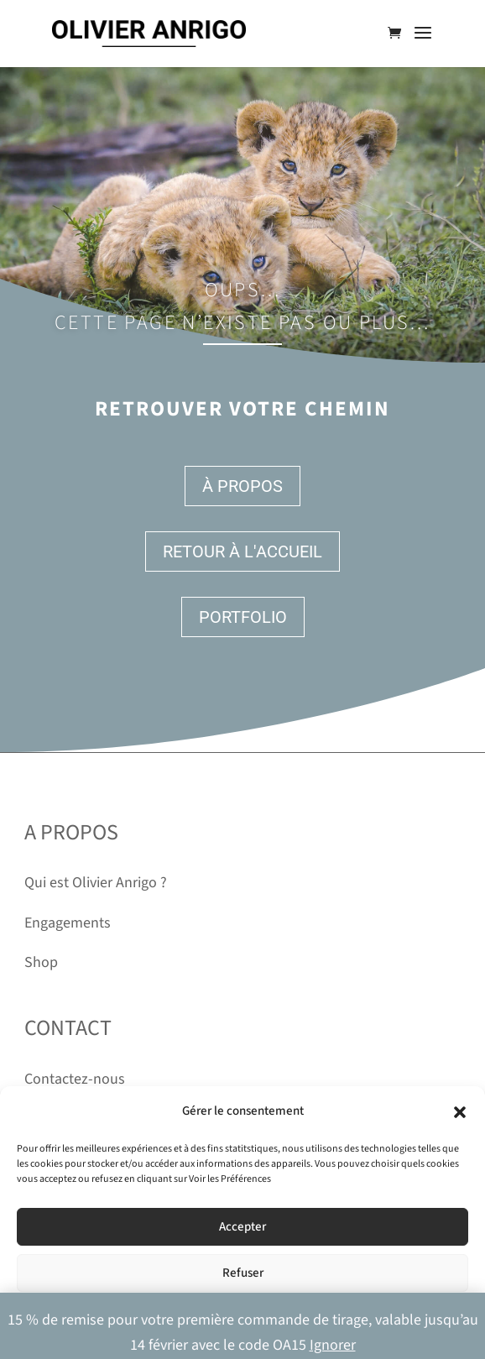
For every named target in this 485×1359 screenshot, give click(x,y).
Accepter (242, 1227)
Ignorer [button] (333, 1345)
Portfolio (243, 617)
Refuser (242, 1273)
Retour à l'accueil (242, 551)
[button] (459, 1112)
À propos (242, 486)
